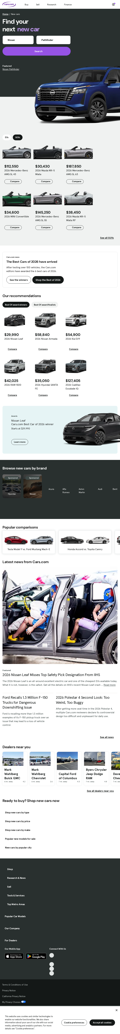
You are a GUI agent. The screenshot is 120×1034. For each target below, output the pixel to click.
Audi (100, 489)
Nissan (33, 493)
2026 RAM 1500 (12, 384)
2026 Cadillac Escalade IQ (73, 386)
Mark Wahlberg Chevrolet (39, 774)
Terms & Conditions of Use (15, 984)
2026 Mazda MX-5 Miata (45, 172)
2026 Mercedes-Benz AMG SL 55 (47, 218)
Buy (26, 4)
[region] (60, 1019)
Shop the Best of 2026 (48, 279)
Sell (37, 4)
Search (36, 51)
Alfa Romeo (66, 491)
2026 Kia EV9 (73, 338)
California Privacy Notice (13, 996)
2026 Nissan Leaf (13, 338)
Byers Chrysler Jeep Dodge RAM (96, 774)
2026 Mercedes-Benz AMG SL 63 (78, 172)
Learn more (19, 442)
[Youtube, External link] (51, 964)
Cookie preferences (74, 1022)
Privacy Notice (9, 990)
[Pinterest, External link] (51, 973)
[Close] (116, 1010)
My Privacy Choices (14, 1002)
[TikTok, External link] (51, 955)
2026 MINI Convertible (16, 216)
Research (51, 4)
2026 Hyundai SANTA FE (46, 386)
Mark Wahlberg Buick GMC (12, 774)
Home (5, 14)
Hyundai (12, 493)
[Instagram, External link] (51, 969)
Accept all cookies (102, 1022)
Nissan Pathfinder (10, 69)
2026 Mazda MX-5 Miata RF (76, 218)
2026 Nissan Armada (46, 338)
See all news (109, 737)
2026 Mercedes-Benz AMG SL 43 (16, 172)
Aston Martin (82, 491)
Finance (68, 4)
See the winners (19, 279)
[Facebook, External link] (51, 960)
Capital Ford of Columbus (68, 776)
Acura (51, 489)
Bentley (116, 489)
